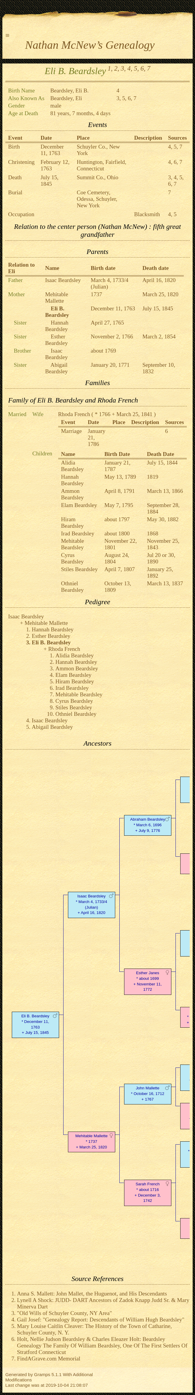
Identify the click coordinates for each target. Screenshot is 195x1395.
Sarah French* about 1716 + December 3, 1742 (147, 1192)
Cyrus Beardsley (72, 558)
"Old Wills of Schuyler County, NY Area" (64, 1313)
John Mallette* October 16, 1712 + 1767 (147, 1093)
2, (116, 68)
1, (110, 68)
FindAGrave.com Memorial (48, 1358)
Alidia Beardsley (72, 465)
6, (143, 68)
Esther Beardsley (56, 339)
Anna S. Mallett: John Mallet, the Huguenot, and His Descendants (92, 1293)
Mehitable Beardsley (72, 544)
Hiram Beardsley (72, 522)
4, (129, 68)
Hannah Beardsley (57, 326)
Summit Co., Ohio (97, 177)
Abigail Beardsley (56, 368)
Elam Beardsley (79, 505)
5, (136, 68)
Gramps (42, 1374)
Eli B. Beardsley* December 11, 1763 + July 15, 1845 (35, 1024)
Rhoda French (74, 414)
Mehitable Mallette (56, 297)
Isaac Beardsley (63, 280)
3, (123, 68)
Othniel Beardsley (72, 586)
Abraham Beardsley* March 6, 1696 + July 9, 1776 (147, 825)
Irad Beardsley (77, 533)
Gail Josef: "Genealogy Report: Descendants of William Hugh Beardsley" (101, 1319)
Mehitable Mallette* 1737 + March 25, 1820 (91, 1141)
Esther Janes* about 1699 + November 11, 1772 (148, 981)
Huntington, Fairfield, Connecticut (101, 165)
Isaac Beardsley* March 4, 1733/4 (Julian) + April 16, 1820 (91, 904)
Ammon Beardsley (72, 494)
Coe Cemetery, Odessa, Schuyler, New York (97, 198)
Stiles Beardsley (79, 569)
